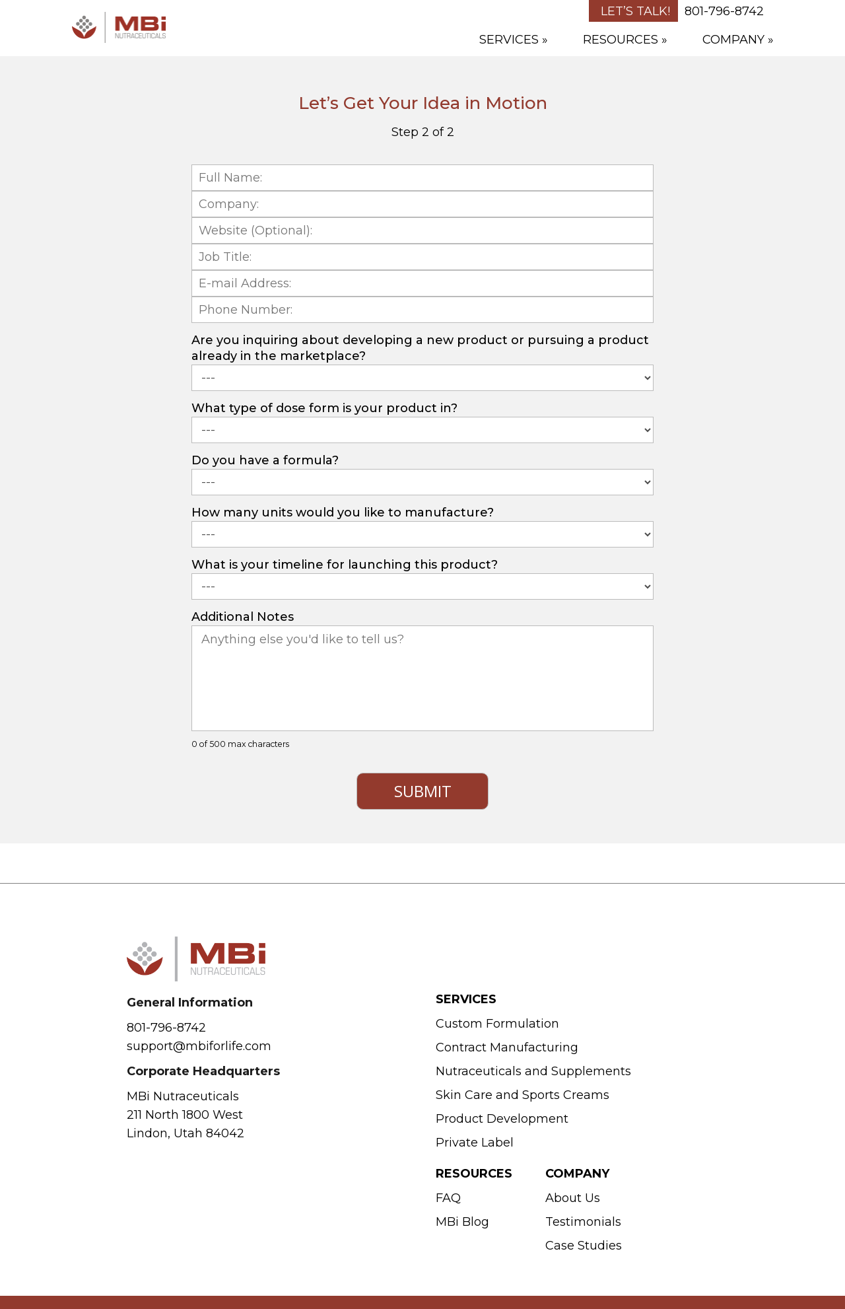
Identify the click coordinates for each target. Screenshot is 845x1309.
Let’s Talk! (635, 11)
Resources (620, 40)
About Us (572, 1198)
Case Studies (583, 1245)
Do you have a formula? (265, 460)
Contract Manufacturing (507, 1047)
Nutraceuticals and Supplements (533, 1071)
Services (509, 40)
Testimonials (583, 1222)
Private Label (475, 1142)
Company (733, 40)
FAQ (448, 1198)
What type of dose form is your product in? (324, 408)
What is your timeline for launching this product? (344, 564)
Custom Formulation (497, 1023)
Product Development (502, 1119)
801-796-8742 (724, 11)
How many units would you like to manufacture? (342, 512)
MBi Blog (462, 1222)
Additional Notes (242, 617)
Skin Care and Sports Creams (522, 1095)
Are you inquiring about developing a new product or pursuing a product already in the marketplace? (420, 348)
